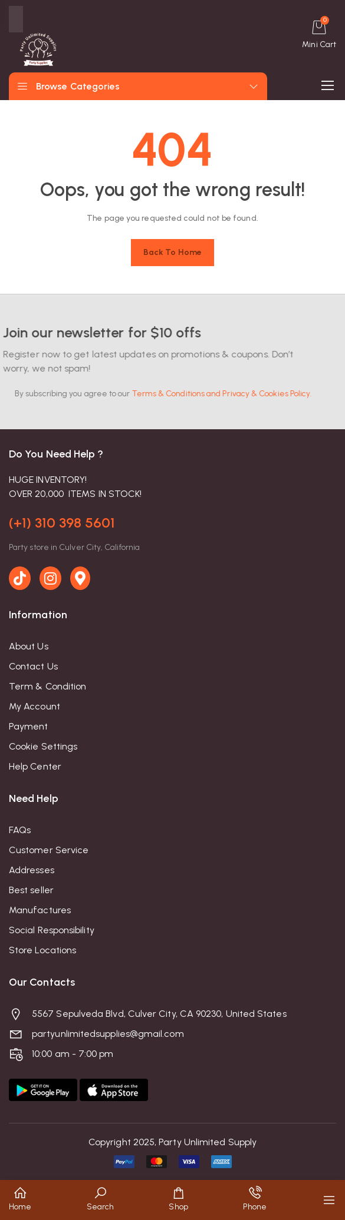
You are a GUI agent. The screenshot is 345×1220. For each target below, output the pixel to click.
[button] (20, 1200)
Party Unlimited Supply (208, 1142)
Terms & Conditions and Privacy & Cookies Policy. (206, 394)
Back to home (172, 252)
